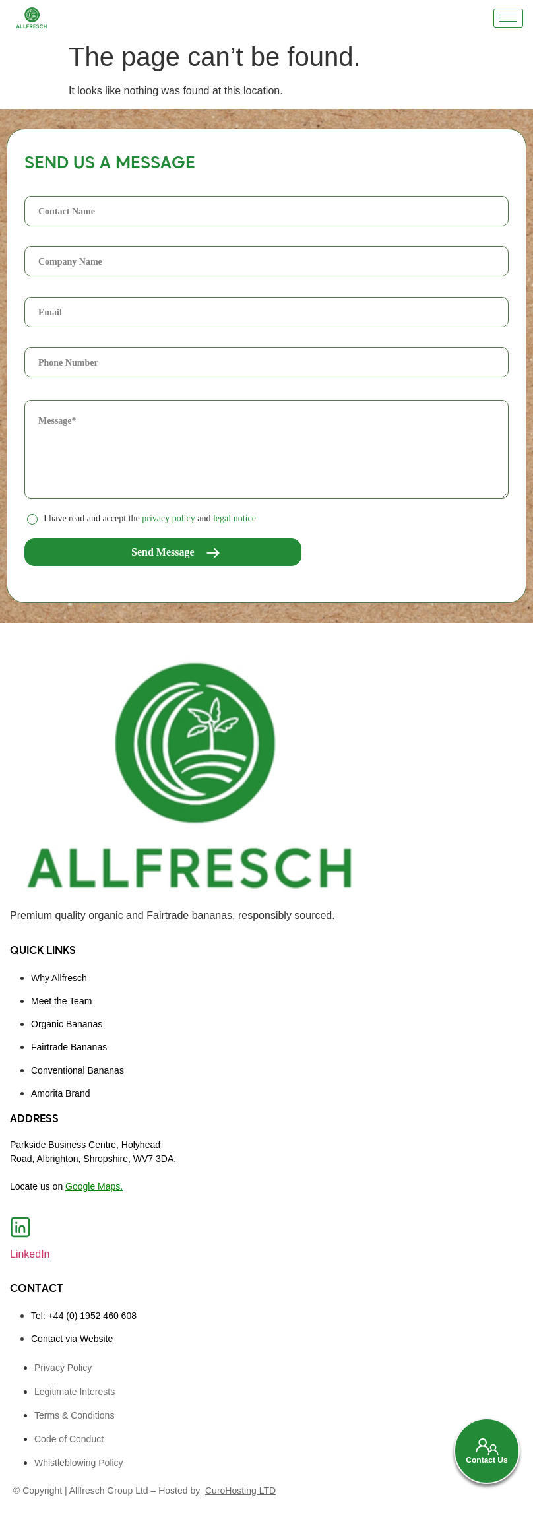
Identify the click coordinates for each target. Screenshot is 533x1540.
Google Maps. (94, 1186)
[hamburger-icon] (508, 18)
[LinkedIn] (20, 1227)
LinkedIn (30, 1254)
